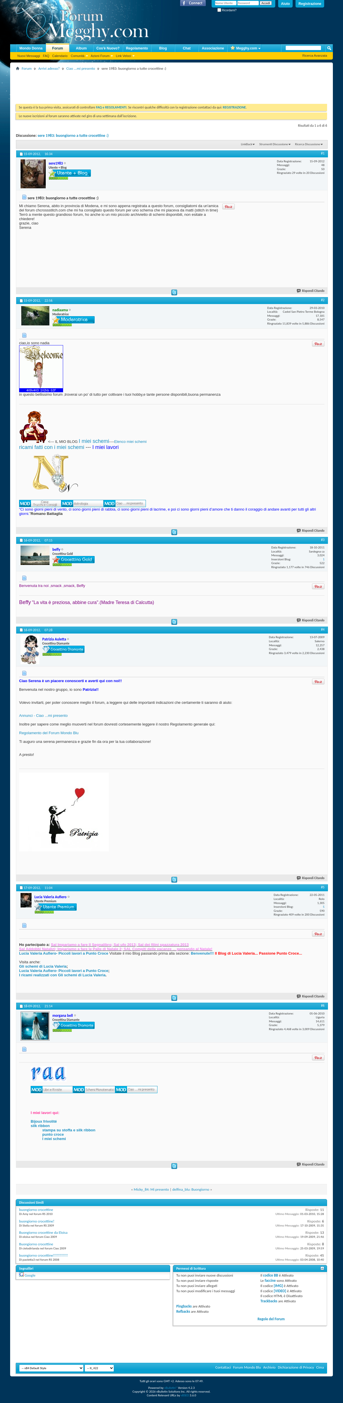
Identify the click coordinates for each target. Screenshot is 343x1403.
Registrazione (309, 4)
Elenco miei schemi (130, 441)
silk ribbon (40, 1126)
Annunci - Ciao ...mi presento (43, 715)
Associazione (213, 48)
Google (30, 1275)
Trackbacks (269, 1301)
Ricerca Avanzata (314, 55)
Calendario (59, 56)
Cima (320, 1367)
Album (81, 48)
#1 (322, 153)
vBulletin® (170, 1388)
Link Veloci (123, 56)
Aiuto (285, 4)
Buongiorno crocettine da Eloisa (43, 1232)
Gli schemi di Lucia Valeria (43, 966)
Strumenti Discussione (273, 144)
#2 (322, 300)
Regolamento (137, 48)
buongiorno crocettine (36, 1209)
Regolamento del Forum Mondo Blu (48, 733)
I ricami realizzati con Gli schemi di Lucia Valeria (62, 975)
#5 (322, 887)
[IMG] (278, 1286)
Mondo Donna (31, 48)
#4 (322, 629)
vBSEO (185, 1395)
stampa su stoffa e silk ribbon (69, 1130)
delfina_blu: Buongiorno (190, 1189)
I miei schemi (94, 441)
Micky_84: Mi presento (151, 1189)
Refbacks (183, 1311)
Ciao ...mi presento (80, 68)
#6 (322, 1006)
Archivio (269, 1367)
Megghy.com (243, 48)
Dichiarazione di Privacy (296, 1367)
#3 (322, 540)
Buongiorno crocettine (36, 1244)
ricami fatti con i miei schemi (51, 447)
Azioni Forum (100, 56)
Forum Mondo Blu (247, 1367)
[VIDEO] (280, 1291)
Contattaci (223, 1367)
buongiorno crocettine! (36, 1221)
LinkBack (246, 144)
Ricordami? (226, 10)
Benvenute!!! (202, 953)
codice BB (270, 1275)
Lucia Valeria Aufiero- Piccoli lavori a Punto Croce (63, 953)
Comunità (77, 56)
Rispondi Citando (310, 291)
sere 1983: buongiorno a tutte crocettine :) (73, 135)
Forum (57, 48)
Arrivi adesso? (49, 68)
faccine (270, 1280)
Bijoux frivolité (44, 1121)
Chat (187, 48)
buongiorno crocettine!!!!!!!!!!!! (43, 1255)
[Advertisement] (121, 85)
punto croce (53, 1134)
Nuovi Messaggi (28, 56)
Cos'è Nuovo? (108, 48)
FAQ (46, 56)
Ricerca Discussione (307, 144)
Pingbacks (184, 1306)
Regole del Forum (271, 1319)
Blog (163, 48)
